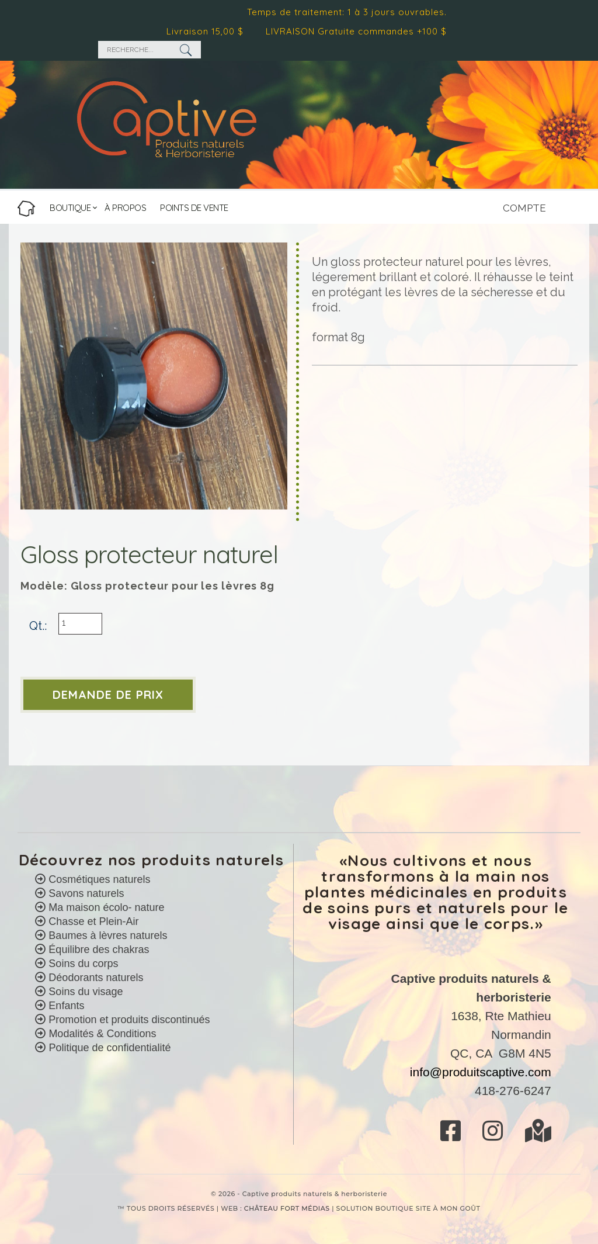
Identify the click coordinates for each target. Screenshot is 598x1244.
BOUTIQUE (70, 207)
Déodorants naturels (94, 977)
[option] (153, 376)
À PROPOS (125, 207)
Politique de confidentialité (109, 1048)
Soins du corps (82, 963)
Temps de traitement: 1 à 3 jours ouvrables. (350, 12)
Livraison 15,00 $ (208, 31)
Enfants (65, 1005)
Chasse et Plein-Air (92, 921)
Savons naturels (85, 893)
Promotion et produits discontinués (128, 1019)
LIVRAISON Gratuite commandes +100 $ (359, 31)
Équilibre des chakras (97, 949)
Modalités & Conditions (102, 1033)
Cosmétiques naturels (98, 879)
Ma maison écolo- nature (105, 907)
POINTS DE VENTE (194, 207)
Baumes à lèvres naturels (106, 935)
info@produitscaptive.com (480, 1072)
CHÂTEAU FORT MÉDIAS (287, 1208)
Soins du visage (84, 991)
